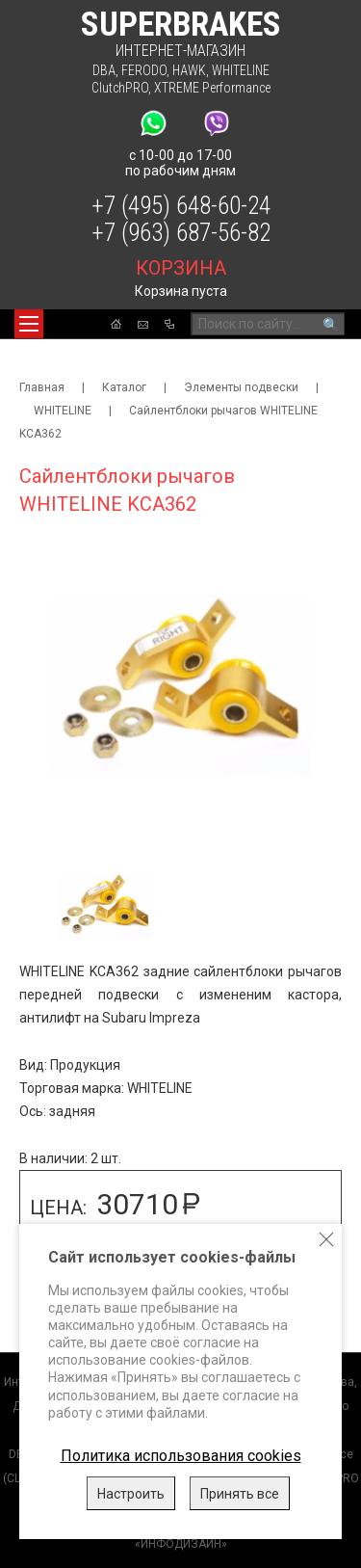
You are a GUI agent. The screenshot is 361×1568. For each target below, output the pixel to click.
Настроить (131, 1494)
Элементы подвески (241, 387)
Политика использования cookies (181, 1456)
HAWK (189, 70)
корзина (181, 268)
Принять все (239, 1494)
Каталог (124, 387)
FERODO (144, 70)
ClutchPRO (119, 87)
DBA (104, 70)
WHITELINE (241, 70)
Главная (41, 387)
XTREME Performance (212, 87)
